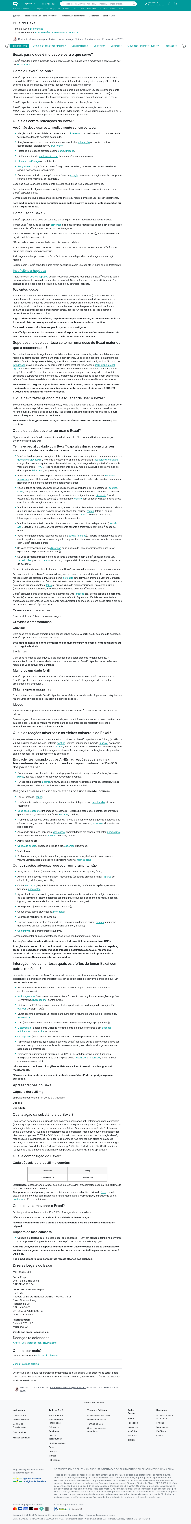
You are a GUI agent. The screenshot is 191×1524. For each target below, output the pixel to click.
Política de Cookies (96, 1419)
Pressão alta (78, 9)
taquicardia (98, 802)
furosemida (23, 1017)
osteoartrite (23, 64)
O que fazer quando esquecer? (143, 45)
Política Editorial (21, 1419)
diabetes (110, 475)
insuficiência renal (48, 156)
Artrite (16, 1342)
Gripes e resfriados (21, 9)
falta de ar (37, 470)
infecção (79, 593)
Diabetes (66, 9)
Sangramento (24, 166)
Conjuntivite (23, 930)
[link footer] (61, 1509)
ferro (103, 1192)
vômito (78, 498)
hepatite (63, 814)
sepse (39, 797)
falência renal (84, 859)
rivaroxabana (39, 999)
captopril (22, 1008)
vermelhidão (24, 560)
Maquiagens (162, 1427)
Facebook (133, 1422)
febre (49, 585)
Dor (23, 1342)
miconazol (94, 1057)
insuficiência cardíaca (106, 459)
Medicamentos (56, 1415)
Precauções (171, 45)
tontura (61, 743)
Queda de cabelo (26, 846)
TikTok (131, 1439)
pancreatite (34, 889)
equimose (98, 823)
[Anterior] (7, 46)
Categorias (54, 1427)
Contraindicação (79, 45)
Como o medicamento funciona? (49, 45)
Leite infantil (92, 9)
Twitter (131, 1418)
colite (20, 491)
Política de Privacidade (98, 1415)
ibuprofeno (57, 145)
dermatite (68, 577)
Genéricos (121, 9)
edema (72, 535)
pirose (20, 776)
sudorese (69, 846)
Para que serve (19, 45)
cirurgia (74, 175)
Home (17, 16)
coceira (46, 560)
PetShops (161, 1431)
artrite (41, 1031)
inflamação (84, 142)
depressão (59, 832)
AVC (40, 466)
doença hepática (39, 276)
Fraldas (160, 1422)
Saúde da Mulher (107, 9)
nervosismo (113, 832)
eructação (30, 885)
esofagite (35, 810)
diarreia (103, 743)
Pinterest (132, 1435)
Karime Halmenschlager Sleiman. (66, 39)
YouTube (132, 1431)
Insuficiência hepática (29, 271)
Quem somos (19, 1415)
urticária (69, 150)
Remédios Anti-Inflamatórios (73, 16)
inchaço (82, 535)
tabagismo (23, 479)
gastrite (113, 488)
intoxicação (19, 365)
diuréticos (55, 548)
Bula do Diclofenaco (46, 1355)
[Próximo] (184, 46)
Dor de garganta (53, 9)
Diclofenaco (94, 16)
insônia (52, 835)
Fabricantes (54, 1460)
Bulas (51, 1447)
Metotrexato (24, 1027)
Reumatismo (50, 1342)
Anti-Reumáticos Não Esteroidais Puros (56, 32)
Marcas (52, 1455)
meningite (58, 911)
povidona (18, 1199)
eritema (100, 922)
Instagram (133, 1427)
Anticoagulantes (26, 996)
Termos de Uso (95, 1424)
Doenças (53, 1451)
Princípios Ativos (57, 1443)
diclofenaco (73, 133)
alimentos (56, 224)
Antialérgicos (37, 9)
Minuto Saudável (21, 1437)
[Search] (134, 3)
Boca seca (23, 810)
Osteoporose (34, 1342)
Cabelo (159, 1435)
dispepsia (101, 495)
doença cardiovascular (29, 459)
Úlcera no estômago (28, 161)
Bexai (105, 16)
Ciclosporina (24, 1036)
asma (61, 150)
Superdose (116, 45)
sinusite (59, 746)
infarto (107, 876)
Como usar (99, 45)
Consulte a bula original (26, 1363)
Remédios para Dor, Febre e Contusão (41, 16)
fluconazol (80, 1057)
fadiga (90, 511)
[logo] (15, 3)
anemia (46, 781)
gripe (82, 514)
